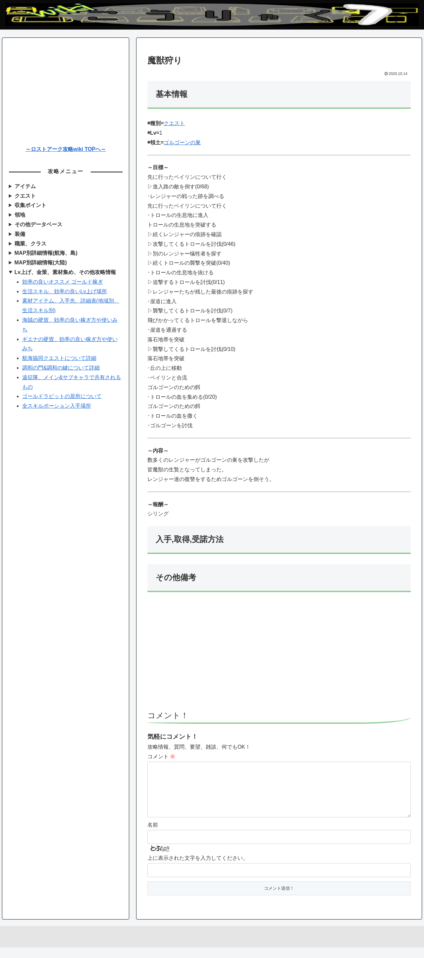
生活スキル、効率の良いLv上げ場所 (64, 291)
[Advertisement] (279, 654)
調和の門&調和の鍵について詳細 (61, 368)
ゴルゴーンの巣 (182, 142)
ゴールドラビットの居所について (62, 396)
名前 (152, 835)
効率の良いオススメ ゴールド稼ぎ (62, 282)
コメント (161, 756)
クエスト (174, 123)
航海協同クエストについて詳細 (59, 358)
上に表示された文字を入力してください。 (197, 868)
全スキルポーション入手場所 (56, 406)
